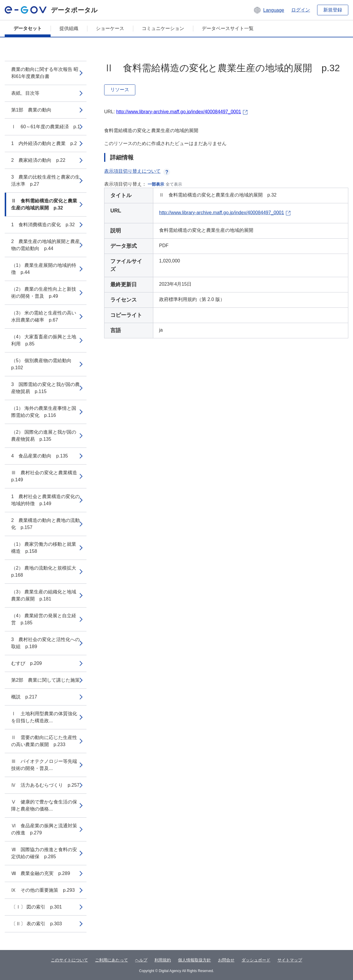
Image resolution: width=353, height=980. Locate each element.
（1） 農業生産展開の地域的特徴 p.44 (43, 269)
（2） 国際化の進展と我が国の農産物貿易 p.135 (43, 436)
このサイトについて (69, 960)
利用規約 (162, 960)
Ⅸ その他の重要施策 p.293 (43, 890)
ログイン (300, 9)
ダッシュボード (256, 960)
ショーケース (110, 28)
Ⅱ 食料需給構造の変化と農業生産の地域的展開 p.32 (44, 204)
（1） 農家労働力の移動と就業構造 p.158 (43, 548)
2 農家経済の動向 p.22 (38, 160)
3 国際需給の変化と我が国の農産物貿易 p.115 (45, 388)
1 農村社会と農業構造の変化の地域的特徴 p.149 (45, 500)
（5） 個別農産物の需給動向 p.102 (43, 364)
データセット (28, 28)
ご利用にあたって (111, 960)
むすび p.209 (26, 663)
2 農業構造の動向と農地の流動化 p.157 (45, 524)
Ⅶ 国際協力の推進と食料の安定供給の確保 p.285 (44, 853)
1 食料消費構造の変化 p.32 (43, 224)
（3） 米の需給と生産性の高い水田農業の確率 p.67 (43, 316)
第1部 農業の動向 (31, 109)
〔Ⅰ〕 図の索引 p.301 (36, 906)
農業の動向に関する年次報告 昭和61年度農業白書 (44, 73)
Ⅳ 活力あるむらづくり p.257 (45, 785)
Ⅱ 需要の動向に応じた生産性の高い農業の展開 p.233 (44, 741)
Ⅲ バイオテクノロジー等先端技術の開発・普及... (44, 765)
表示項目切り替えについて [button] (137, 171)
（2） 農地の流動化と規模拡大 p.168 (46, 571)
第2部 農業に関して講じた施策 (45, 680)
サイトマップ (289, 960)
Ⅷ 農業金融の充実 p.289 (40, 873)
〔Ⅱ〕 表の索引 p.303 (36, 923)
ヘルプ (141, 960)
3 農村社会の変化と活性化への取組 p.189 (45, 643)
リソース (119, 89)
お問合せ (226, 960)
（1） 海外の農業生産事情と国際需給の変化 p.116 (43, 412)
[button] (268, 10)
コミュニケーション (163, 28)
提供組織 (68, 28)
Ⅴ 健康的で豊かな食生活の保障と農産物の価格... (44, 805)
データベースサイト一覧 (228, 28)
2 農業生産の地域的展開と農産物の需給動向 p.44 (45, 245)
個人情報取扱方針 (194, 960)
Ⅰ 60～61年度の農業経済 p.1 (45, 126)
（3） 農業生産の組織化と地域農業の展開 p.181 (43, 595)
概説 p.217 (24, 696)
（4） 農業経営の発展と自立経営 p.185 (43, 619)
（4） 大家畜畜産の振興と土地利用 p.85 (43, 340)
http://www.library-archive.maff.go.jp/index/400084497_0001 (178, 111)
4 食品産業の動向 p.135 (39, 455)
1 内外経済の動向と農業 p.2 (44, 143)
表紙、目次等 (25, 93)
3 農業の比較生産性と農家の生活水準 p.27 (45, 180)
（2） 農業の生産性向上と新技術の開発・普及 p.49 (43, 293)
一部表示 (156, 184)
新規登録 (332, 9)
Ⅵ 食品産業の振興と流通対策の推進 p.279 (44, 829)
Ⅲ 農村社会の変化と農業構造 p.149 (46, 476)
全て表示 (174, 184)
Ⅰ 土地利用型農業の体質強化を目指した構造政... (44, 717)
